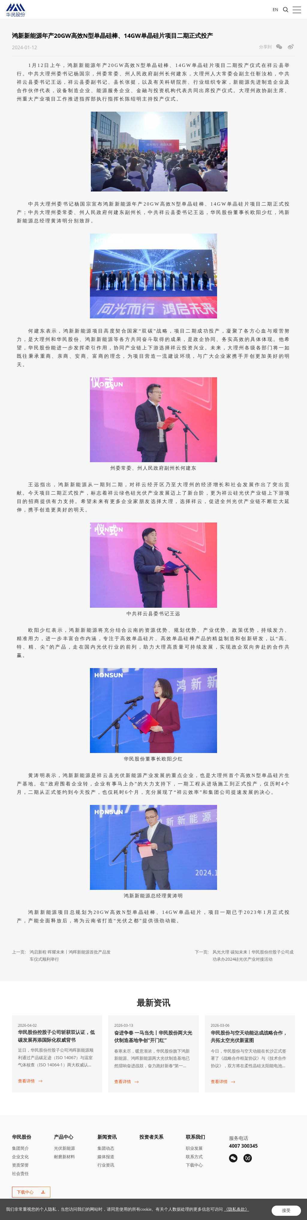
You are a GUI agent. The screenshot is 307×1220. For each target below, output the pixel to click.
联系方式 (194, 1155)
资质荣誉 (20, 1163)
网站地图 (286, 1211)
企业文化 (20, 1155)
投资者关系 (151, 1135)
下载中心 (194, 1163)
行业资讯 (105, 1163)
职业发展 (194, 1146)
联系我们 (195, 1135)
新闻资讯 (107, 1135)
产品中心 (63, 1135)
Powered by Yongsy (173, 1212)
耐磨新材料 (64, 1155)
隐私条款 (241, 1211)
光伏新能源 (64, 1146)
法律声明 (263, 1211)
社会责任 (20, 1172)
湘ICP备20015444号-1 (129, 1212)
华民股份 (21, 1135)
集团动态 (105, 1146)
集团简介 (20, 1146)
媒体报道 (105, 1155)
